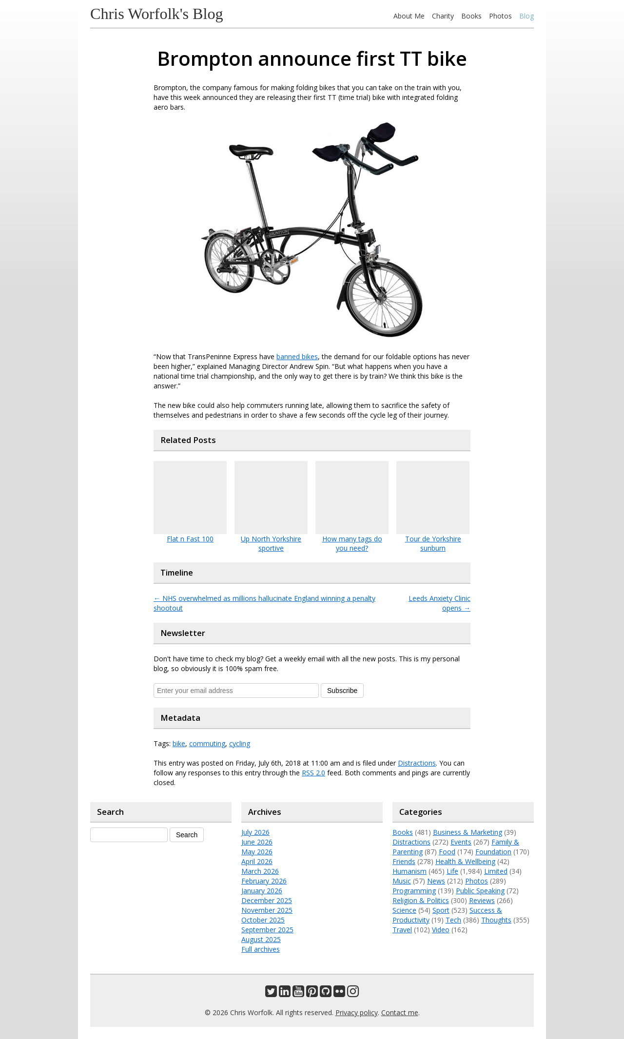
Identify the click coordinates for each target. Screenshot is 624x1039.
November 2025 (266, 910)
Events (460, 842)
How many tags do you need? (352, 543)
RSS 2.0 (313, 772)
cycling (239, 743)
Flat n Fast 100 (190, 538)
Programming (414, 890)
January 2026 (261, 890)
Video (440, 929)
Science (404, 910)
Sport (440, 910)
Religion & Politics (420, 900)
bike (179, 743)
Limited (495, 871)
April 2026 (257, 861)
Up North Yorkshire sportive (271, 543)
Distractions (417, 763)
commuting (207, 743)
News (436, 880)
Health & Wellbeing (465, 861)
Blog (526, 15)
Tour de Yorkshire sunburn (433, 543)
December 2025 (266, 900)
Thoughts (496, 919)
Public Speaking (480, 890)
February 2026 (264, 880)
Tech (453, 919)
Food (447, 851)
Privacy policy (356, 1012)
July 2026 (255, 832)
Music (401, 880)
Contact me (399, 1012)
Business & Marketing (467, 832)
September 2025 (267, 929)
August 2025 (261, 939)
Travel (402, 929)
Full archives (260, 949)
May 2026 (257, 851)
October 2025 (263, 919)
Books (471, 15)
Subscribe (342, 690)
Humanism (409, 871)
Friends (403, 861)
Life (452, 871)
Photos (500, 15)
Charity (443, 15)
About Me (409, 15)
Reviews (482, 900)
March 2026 (260, 871)
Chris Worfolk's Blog (156, 13)
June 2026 (257, 842)
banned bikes (297, 356)
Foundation (493, 851)
